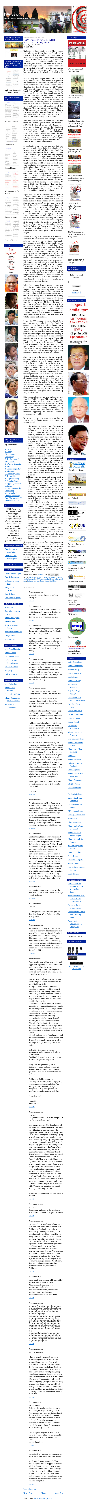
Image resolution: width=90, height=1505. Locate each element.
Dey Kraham (10, 594)
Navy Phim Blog (74, 852)
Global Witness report (13, 573)
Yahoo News (10, 639)
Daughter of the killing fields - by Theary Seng (75, 924)
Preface (8, 449)
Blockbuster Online (76, 966)
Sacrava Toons (73, 864)
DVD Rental (76, 969)
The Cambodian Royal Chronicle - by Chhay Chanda (76, 898)
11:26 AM (32, 953)
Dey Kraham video (12, 577)
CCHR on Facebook (75, 714)
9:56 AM (31, 683)
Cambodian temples (29, 579)
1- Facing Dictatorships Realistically (10, 454)
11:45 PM (31, 1445)
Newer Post (27, 1493)
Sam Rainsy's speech (13, 598)
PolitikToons (73, 856)
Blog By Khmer (74, 784)
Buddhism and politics (35, 577)
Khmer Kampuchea (75, 666)
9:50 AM (31, 654)
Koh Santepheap (11, 674)
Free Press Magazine (13, 649)
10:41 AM (32, 881)
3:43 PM (31, 1271)
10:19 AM (32, 794)
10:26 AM (32, 828)
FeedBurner (76, 293)
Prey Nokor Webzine (13, 694)
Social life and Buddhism (48, 581)
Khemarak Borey (74, 822)
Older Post (59, 1493)
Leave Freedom (74, 718)
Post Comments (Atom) (43, 1498)
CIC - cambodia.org (75, 811)
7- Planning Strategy (12, 481)
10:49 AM (32, 898)
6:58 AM (31, 1484)
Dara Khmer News (75, 711)
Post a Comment (29, 1489)
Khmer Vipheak (74, 770)
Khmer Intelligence (12, 618)
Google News (10, 635)
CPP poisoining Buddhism (45, 579)
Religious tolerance (33, 581)
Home (43, 1493)
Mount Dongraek (74, 673)
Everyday (8, 671)
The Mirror (9, 607)
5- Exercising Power (12, 474)
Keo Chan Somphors (76, 739)
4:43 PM (31, 1298)
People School (73, 722)
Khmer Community (75, 780)
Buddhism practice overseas (53, 577)
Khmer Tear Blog (74, 681)
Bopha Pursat (73, 677)
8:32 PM (31, 1397)
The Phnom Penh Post (13, 632)
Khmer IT (71, 756)
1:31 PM (31, 1216)
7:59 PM (31, 1344)
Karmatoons (72, 819)
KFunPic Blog (73, 669)
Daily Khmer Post (75, 662)
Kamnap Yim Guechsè (76, 815)
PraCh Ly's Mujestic (75, 860)
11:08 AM (32, 920)
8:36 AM (31, 601)
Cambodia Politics (12, 656)
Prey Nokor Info (11, 684)
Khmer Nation (10, 653)
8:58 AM (31, 620)
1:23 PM (31, 1199)
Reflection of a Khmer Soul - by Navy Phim (76, 914)
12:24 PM (32, 1107)
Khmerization (10, 621)
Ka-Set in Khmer (11, 667)
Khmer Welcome (74, 759)
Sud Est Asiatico (74, 874)
